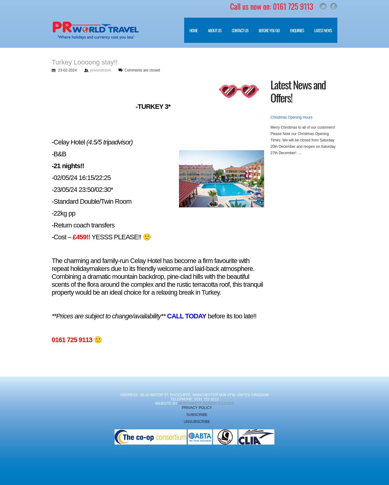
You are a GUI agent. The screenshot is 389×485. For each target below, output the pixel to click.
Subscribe (196, 415)
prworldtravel (100, 70)
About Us (212, 35)
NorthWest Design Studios (206, 403)
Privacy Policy (197, 408)
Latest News (323, 30)
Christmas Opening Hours (291, 117)
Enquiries (297, 30)
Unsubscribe (197, 422)
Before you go (266, 35)
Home (194, 30)
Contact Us (240, 30)
